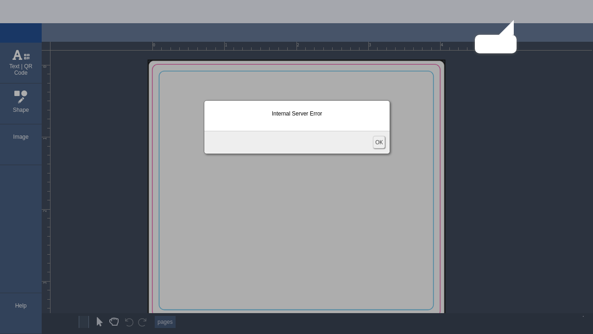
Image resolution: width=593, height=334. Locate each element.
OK (379, 142)
